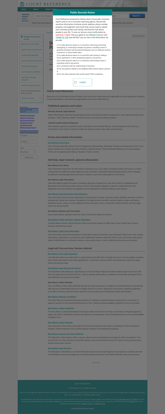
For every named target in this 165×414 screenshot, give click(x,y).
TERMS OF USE (62, 37)
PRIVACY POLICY (96, 35)
